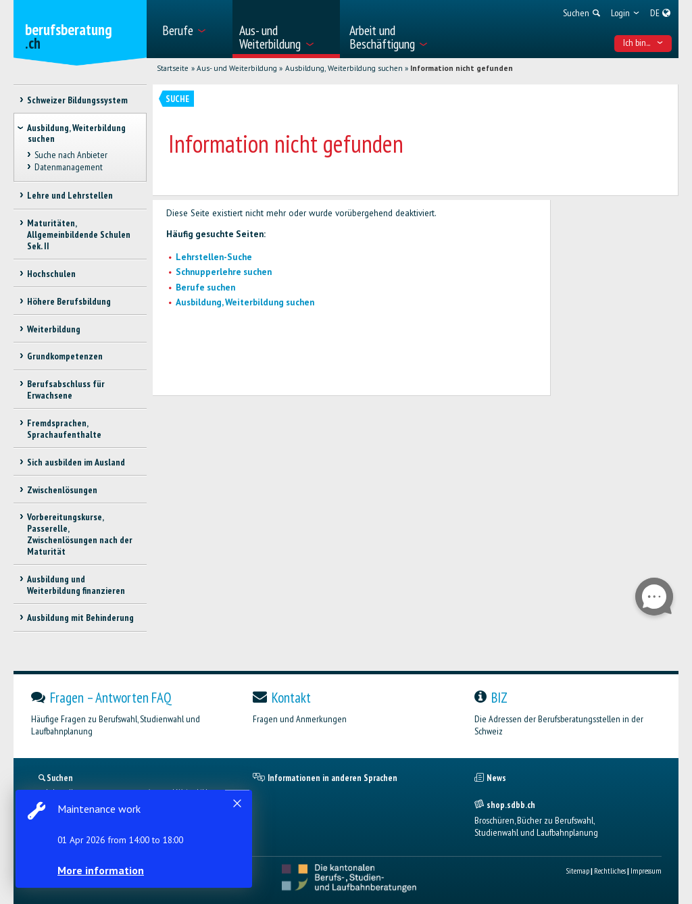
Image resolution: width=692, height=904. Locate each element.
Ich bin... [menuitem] (643, 42)
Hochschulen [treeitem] (51, 274)
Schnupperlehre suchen (224, 272)
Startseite (173, 68)
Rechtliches (610, 870)
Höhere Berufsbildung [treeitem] (69, 301)
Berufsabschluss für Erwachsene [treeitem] (66, 389)
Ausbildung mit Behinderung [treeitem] (80, 617)
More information (101, 870)
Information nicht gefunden (461, 68)
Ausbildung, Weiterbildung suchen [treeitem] (76, 133)
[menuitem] (192, 29)
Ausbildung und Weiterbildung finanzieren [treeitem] (76, 585)
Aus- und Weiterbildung (237, 68)
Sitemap (577, 870)
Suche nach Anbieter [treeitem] (70, 155)
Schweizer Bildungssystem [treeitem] (77, 100)
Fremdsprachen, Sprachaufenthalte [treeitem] (64, 429)
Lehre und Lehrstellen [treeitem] (70, 195)
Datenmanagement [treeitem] (68, 167)
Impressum (646, 870)
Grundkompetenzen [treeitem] (65, 356)
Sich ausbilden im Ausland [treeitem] (76, 462)
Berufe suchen (205, 287)
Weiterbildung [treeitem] (53, 329)
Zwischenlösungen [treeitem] (62, 490)
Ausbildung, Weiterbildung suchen (344, 68)
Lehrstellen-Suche (214, 257)
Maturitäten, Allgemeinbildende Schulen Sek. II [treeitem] (78, 234)
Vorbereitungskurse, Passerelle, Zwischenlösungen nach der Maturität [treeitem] (79, 534)
